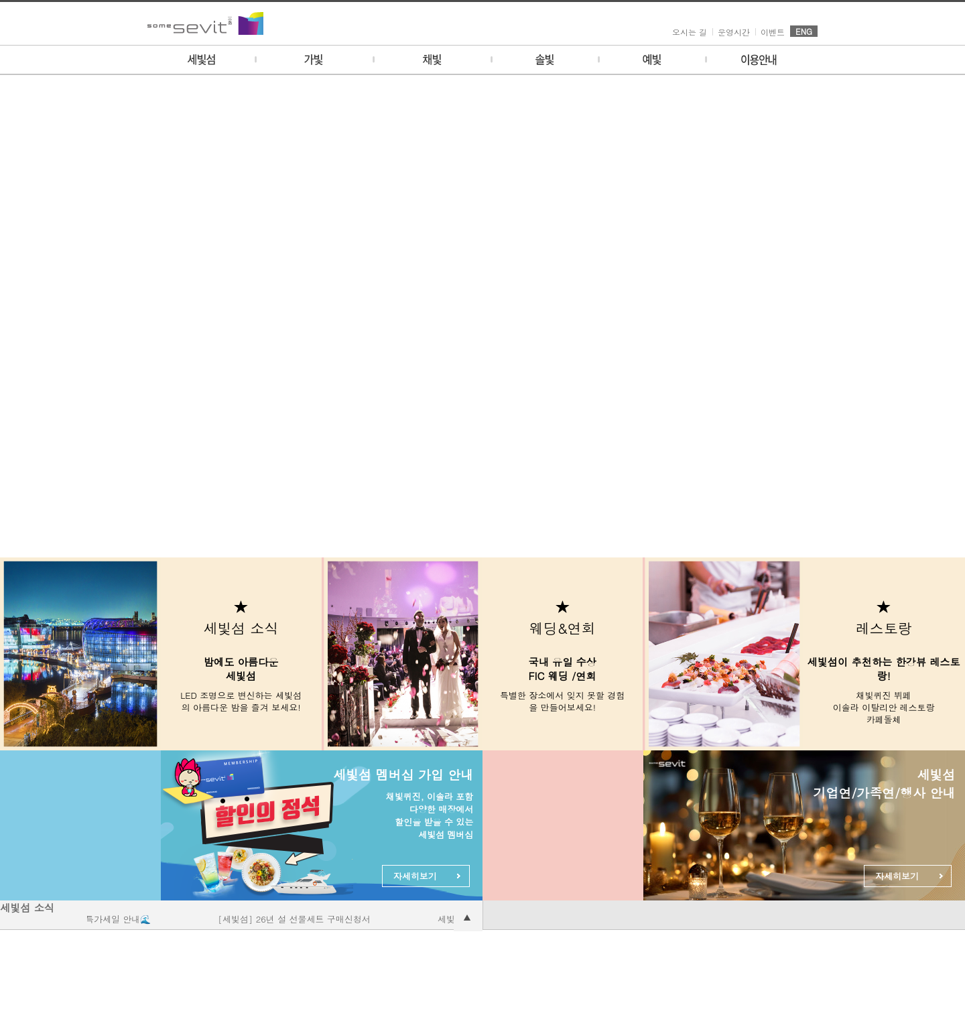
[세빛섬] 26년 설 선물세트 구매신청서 (300, 919)
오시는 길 (689, 32)
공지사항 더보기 (468, 916)
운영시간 (734, 32)
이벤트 (773, 32)
